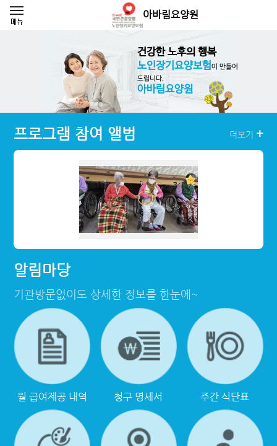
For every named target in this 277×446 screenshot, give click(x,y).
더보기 (246, 134)
